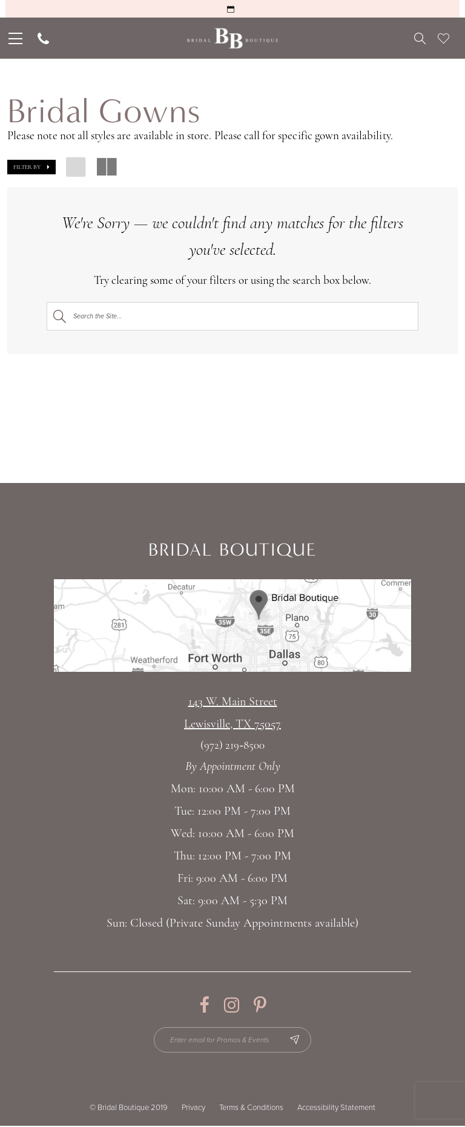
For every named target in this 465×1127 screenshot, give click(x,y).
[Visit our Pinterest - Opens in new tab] (260, 1005)
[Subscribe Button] (297, 1040)
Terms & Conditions (251, 1109)
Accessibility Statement (336, 1109)
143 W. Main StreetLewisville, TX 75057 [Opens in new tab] (232, 713)
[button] (31, 167)
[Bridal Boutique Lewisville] (233, 38)
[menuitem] (14, 38)
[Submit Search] (60, 316)
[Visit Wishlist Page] (443, 38)
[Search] (232, 316)
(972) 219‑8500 (232, 746)
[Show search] (420, 38)
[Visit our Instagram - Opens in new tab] (231, 1005)
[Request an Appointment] (232, 9)
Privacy (193, 1109)
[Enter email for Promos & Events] (233, 1040)
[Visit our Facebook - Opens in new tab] (204, 1005)
